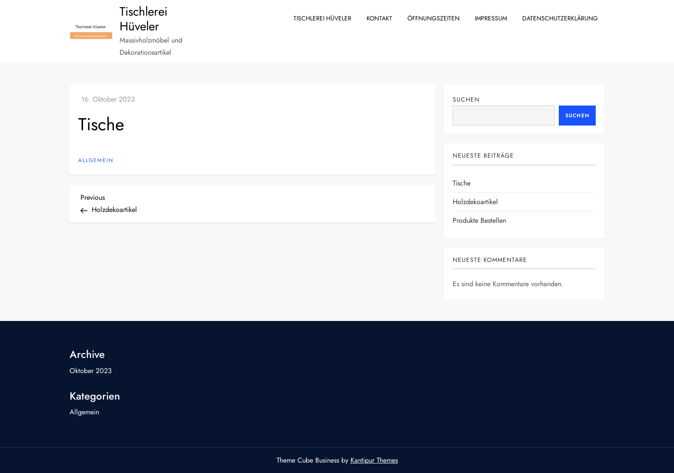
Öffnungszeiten (433, 18)
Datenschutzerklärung (560, 18)
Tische (461, 183)
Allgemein (95, 160)
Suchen (466, 99)
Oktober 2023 (91, 371)
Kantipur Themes (374, 460)
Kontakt (379, 18)
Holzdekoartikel (475, 202)
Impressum (491, 18)
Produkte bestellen (479, 220)
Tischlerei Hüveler (143, 19)
